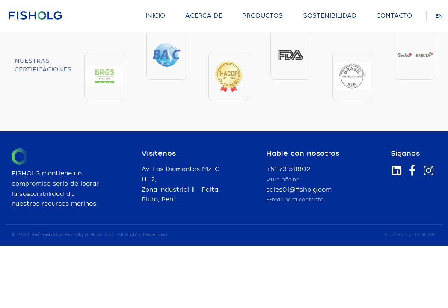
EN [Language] (439, 16)
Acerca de (203, 16)
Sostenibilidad (329, 16)
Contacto (394, 16)
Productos (262, 16)
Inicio (155, 16)
